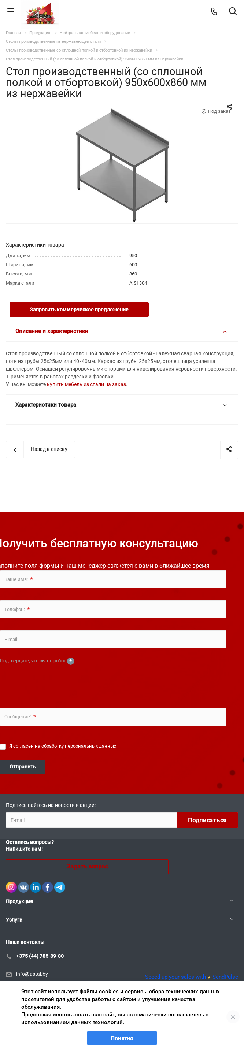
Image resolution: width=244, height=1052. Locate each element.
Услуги (14, 920)
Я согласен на (62, 746)
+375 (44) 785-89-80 (40, 956)
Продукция (19, 901)
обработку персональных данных (78, 746)
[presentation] (55, 681)
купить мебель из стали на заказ (86, 384)
